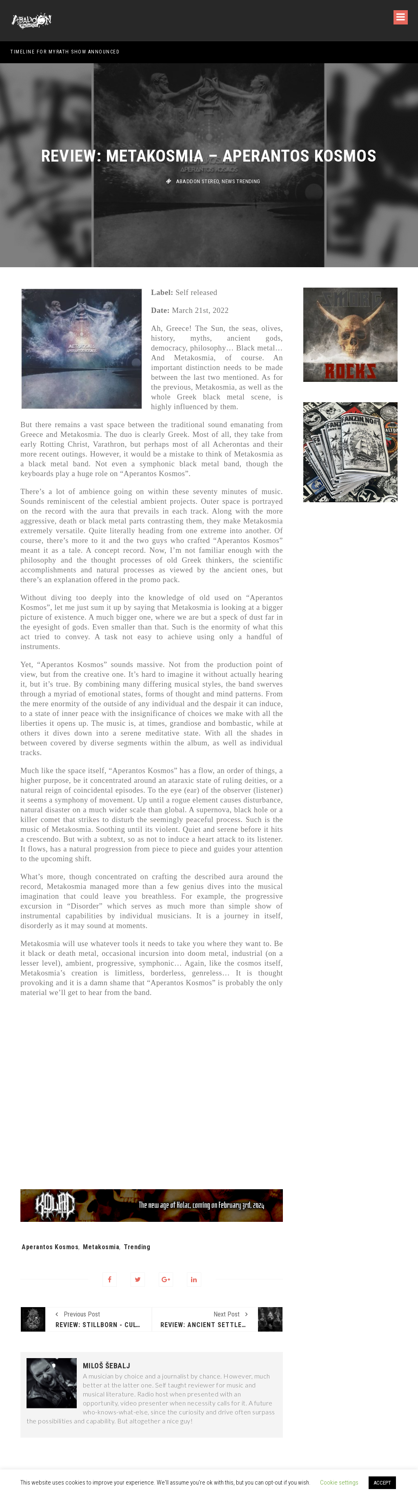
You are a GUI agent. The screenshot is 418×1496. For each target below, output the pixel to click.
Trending (137, 1247)
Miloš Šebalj (106, 1366)
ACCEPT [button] (382, 1483)
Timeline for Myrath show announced (65, 52)
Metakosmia (101, 1247)
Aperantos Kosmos (50, 1247)
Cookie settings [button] (339, 1482)
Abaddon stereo (197, 181)
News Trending (241, 181)
